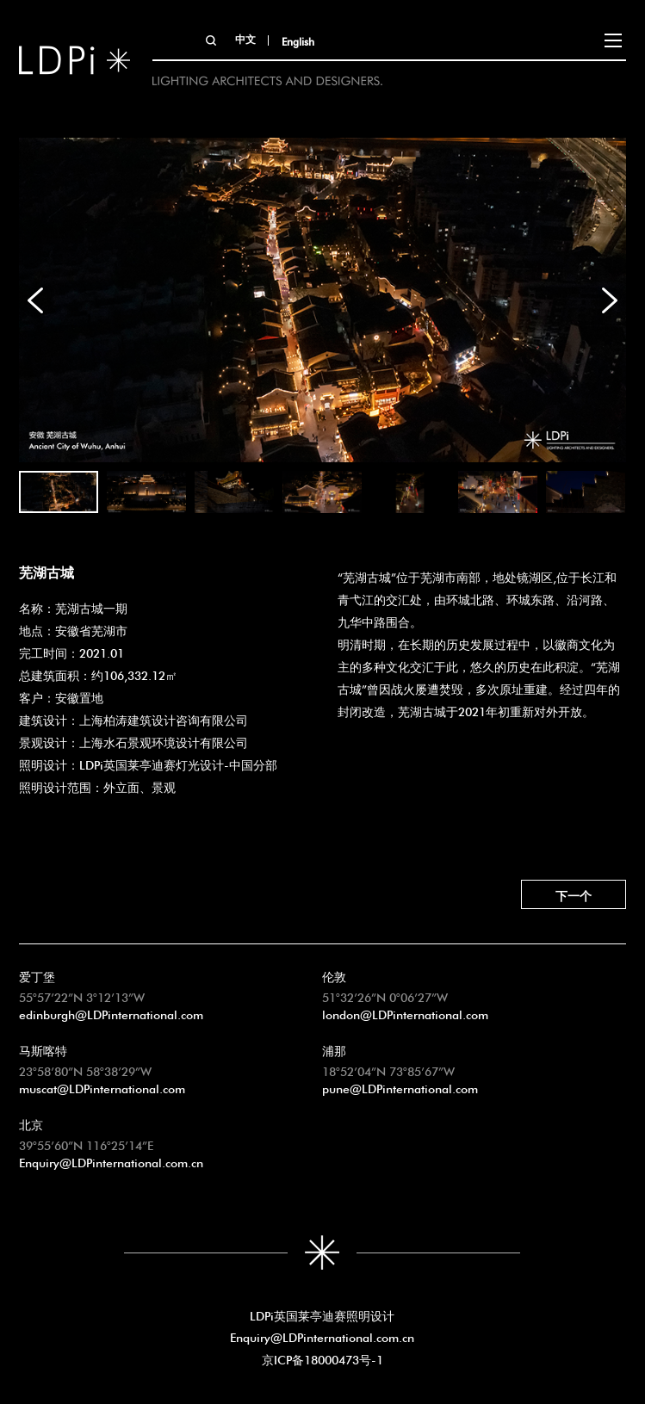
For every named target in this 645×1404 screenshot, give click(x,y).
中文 (245, 37)
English (298, 40)
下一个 (573, 894)
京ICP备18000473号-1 (322, 1358)
